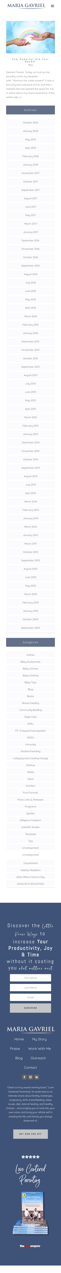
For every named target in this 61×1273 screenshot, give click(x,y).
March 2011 (30, 543)
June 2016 (30, 290)
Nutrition (30, 785)
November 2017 (30, 173)
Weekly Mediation (31, 870)
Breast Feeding (30, 703)
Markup (30, 765)
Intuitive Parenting (30, 751)
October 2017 (30, 181)
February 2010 (30, 602)
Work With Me (39, 1049)
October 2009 (30, 619)
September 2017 (31, 189)
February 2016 (30, 324)
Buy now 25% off (30, 1134)
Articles (31, 654)
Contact (30, 1068)
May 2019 (30, 139)
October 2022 (30, 122)
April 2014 (30, 493)
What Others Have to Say (30, 876)
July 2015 (30, 383)
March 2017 (30, 223)
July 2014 (30, 484)
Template (30, 834)
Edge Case (31, 716)
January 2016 (30, 333)
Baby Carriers (30, 668)
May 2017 (30, 215)
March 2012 (30, 526)
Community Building (30, 709)
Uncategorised (30, 847)
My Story (39, 1039)
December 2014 (30, 442)
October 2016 (30, 257)
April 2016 (30, 307)
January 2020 (30, 130)
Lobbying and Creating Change (30, 758)
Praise (15, 1049)
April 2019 (30, 147)
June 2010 (30, 577)
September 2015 (30, 366)
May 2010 (30, 585)
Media (30, 772)
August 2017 (30, 198)
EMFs (31, 723)
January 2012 (30, 535)
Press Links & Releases (30, 799)
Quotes (31, 813)
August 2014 (30, 476)
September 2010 (30, 560)
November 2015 (30, 349)
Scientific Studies (30, 827)
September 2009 (30, 627)
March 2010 (30, 594)
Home (19, 1039)
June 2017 (30, 206)
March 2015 (30, 417)
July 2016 (30, 282)
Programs (30, 806)
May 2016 (30, 299)
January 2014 (30, 518)
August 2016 (30, 274)
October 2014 (30, 459)
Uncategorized (30, 854)
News (30, 778)
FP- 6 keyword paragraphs (30, 730)
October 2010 (30, 552)
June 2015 (30, 391)
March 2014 (30, 501)
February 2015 (30, 425)
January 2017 (30, 232)
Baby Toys (30, 682)
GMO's (30, 737)
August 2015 (30, 375)
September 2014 (31, 467)
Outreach (38, 1058)
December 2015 (30, 341)
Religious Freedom (30, 820)
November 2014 (30, 451)
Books (30, 696)
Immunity (30, 744)
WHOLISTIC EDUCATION (30, 883)
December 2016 (30, 240)
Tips (30, 840)
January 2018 (30, 164)
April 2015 (30, 408)
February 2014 (31, 509)
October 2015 (30, 358)
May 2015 (30, 400)
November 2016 (30, 248)
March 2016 (30, 316)
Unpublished (30, 863)
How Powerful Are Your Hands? (30, 60)
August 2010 (30, 568)
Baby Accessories (30, 661)
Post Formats (30, 792)
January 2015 (30, 434)
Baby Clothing (30, 675)
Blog (30, 64)
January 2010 (30, 610)
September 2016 (30, 265)
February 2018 (30, 156)
